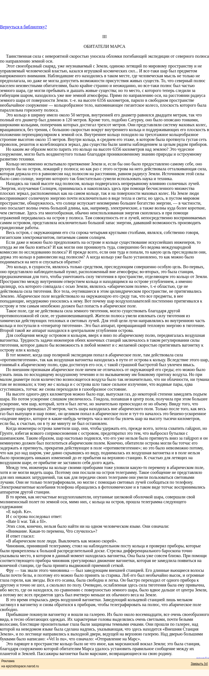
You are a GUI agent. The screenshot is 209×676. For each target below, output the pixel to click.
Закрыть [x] (199, 664)
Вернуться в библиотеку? (23, 26)
